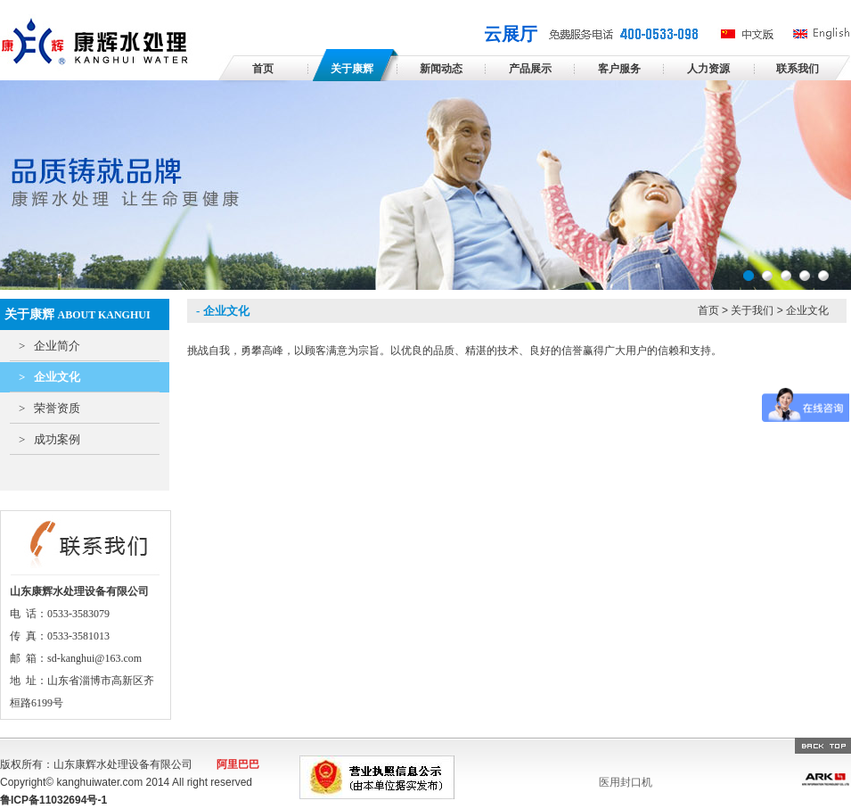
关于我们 (752, 310)
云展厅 (510, 34)
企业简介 (49, 345)
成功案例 (49, 439)
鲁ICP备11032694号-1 (53, 800)
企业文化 (49, 377)
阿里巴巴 (238, 764)
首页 (708, 310)
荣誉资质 (49, 408)
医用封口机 (625, 782)
